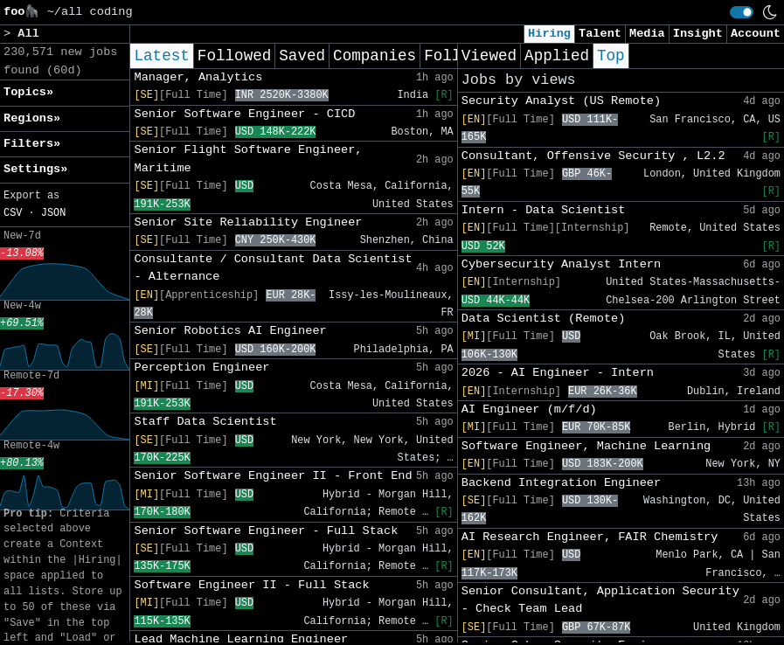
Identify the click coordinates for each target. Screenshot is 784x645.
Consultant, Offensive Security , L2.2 (593, 156)
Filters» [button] (31, 143)
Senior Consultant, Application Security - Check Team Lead (600, 600)
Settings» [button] (35, 169)
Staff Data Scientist (205, 421)
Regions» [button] (31, 118)
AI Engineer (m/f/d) (529, 409)
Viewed (489, 56)
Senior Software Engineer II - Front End (273, 475)
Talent (600, 33)
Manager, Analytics (198, 77)
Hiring (549, 33)
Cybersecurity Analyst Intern (561, 264)
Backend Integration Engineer (561, 482)
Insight (698, 33)
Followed (234, 56)
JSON (53, 213)
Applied (556, 56)
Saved (302, 56)
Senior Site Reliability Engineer (248, 222)
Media (647, 33)
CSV (12, 213)
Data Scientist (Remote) (543, 318)
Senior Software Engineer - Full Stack (266, 531)
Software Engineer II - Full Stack (251, 585)
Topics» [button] (28, 92)
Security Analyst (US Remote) (561, 101)
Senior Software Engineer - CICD (244, 114)
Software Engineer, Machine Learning (586, 446)
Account (756, 33)
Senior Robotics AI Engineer (230, 330)
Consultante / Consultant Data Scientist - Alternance (273, 268)
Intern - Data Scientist (543, 210)
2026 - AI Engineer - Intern (557, 372)
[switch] (741, 12)
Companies (374, 56)
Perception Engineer (201, 367)
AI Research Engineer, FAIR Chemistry (589, 537)
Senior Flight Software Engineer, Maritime (248, 158)
